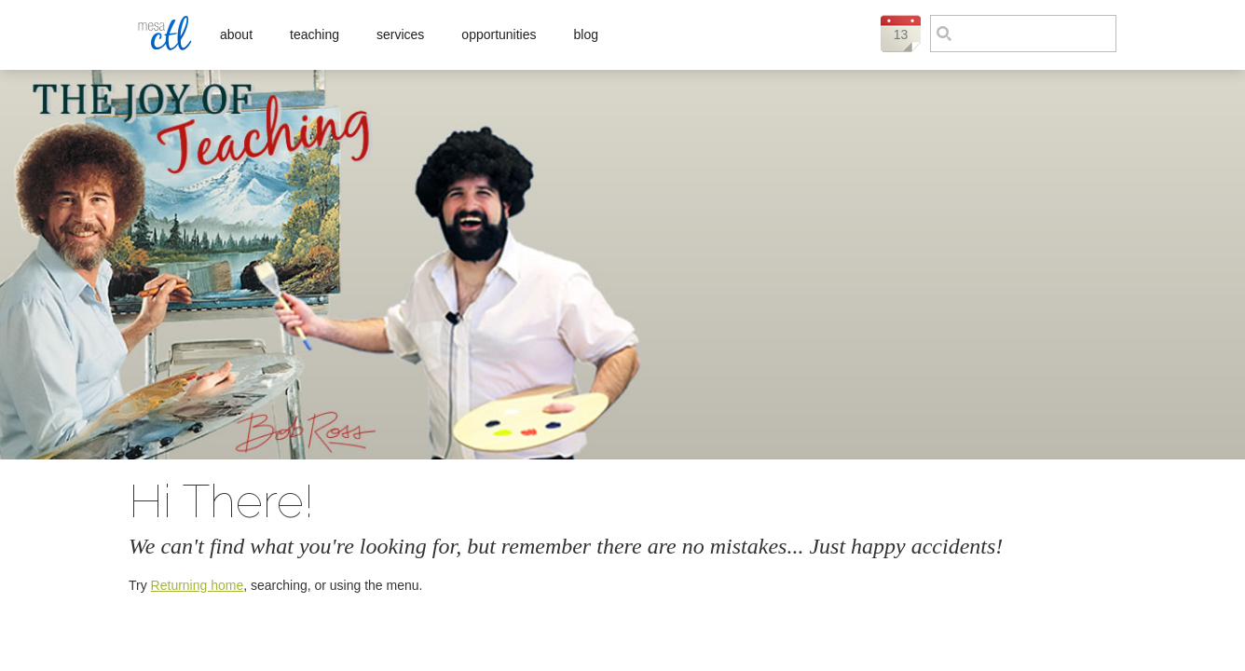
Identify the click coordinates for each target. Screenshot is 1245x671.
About (236, 34)
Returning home (197, 585)
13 (901, 34)
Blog (586, 34)
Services (400, 34)
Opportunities (498, 34)
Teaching (314, 34)
